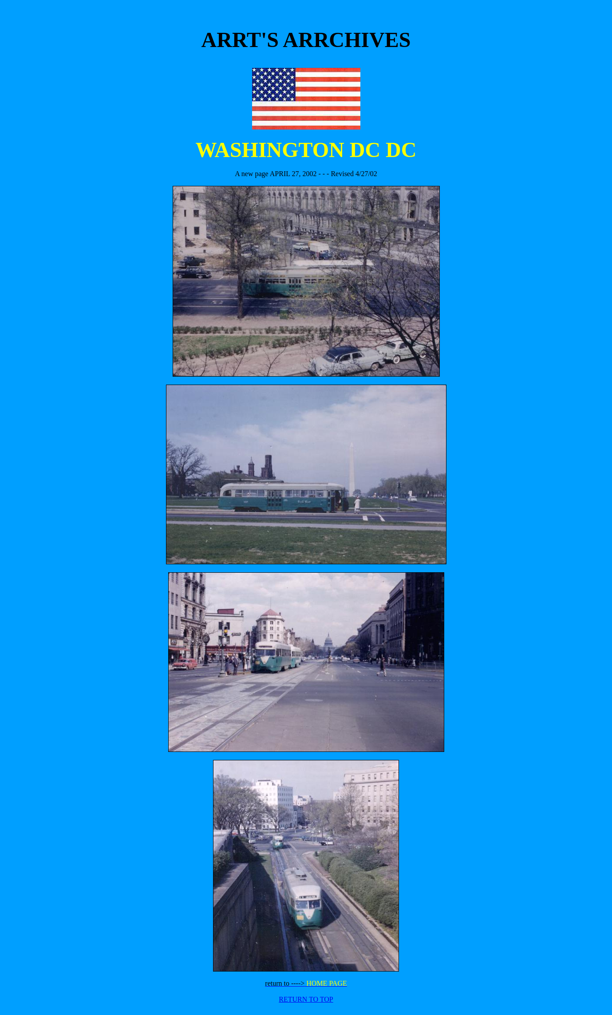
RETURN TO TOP (306, 999)
